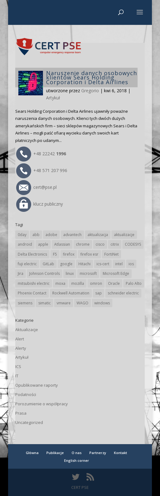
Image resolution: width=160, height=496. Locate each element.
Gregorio (90, 90)
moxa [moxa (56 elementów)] (60, 283)
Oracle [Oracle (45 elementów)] (114, 283)
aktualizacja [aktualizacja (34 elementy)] (97, 234)
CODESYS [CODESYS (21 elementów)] (133, 244)
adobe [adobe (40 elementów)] (51, 234)
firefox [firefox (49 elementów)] (68, 254)
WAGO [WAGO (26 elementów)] (82, 303)
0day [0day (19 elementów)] (22, 234)
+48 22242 (41, 154)
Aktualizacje (26, 329)
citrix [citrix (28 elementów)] (115, 244)
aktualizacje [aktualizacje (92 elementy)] (124, 234)
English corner (76, 460)
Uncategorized (29, 422)
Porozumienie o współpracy (41, 404)
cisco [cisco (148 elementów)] (100, 244)
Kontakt (120, 452)
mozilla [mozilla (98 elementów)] (77, 283)
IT (16, 376)
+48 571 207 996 (41, 170)
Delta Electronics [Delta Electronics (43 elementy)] (32, 254)
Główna (32, 452)
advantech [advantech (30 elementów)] (72, 234)
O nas (77, 452)
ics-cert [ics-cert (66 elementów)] (102, 263)
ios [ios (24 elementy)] (131, 263)
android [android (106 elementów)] (25, 244)
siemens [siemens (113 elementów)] (25, 303)
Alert (19, 339)
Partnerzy (97, 452)
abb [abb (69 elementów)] (36, 234)
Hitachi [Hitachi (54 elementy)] (84, 263)
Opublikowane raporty (36, 385)
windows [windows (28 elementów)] (102, 303)
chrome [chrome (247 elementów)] (83, 244)
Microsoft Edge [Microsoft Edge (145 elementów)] (116, 273)
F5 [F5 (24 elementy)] (55, 254)
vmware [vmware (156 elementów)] (64, 303)
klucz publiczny (39, 204)
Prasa (20, 413)
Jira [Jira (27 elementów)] (20, 273)
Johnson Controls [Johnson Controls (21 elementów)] (44, 273)
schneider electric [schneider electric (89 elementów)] (123, 293)
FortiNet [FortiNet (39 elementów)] (111, 254)
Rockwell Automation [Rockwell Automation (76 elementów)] (70, 293)
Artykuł (53, 98)
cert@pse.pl (36, 187)
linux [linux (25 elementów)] (70, 273)
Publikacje (55, 452)
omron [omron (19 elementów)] (96, 283)
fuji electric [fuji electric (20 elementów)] (27, 263)
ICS (18, 366)
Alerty (20, 348)
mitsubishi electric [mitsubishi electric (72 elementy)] (33, 283)
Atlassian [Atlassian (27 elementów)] (62, 244)
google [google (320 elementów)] (66, 263)
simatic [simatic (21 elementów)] (44, 303)
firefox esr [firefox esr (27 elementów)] (89, 254)
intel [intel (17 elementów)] (119, 263)
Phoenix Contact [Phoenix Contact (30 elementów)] (32, 293)
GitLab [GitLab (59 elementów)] (48, 263)
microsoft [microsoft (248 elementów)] (88, 273)
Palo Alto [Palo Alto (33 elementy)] (134, 283)
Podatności (25, 394)
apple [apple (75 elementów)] (43, 244)
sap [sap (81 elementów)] (98, 293)
